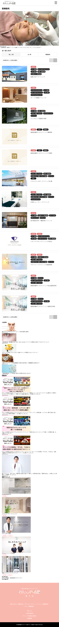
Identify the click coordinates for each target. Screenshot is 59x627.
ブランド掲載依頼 (29, 606)
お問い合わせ (13, 604)
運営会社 (20, 604)
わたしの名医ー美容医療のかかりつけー (12, 578)
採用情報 (29, 618)
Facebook (29, 596)
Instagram (32, 596)
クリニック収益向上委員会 (29, 616)
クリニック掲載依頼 (42, 604)
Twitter (26, 596)
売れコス (29, 611)
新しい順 (11, 54)
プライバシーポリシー (30, 604)
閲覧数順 (48, 54)
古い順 (29, 54)
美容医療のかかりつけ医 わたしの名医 (25, 624)
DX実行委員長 (29, 613)
